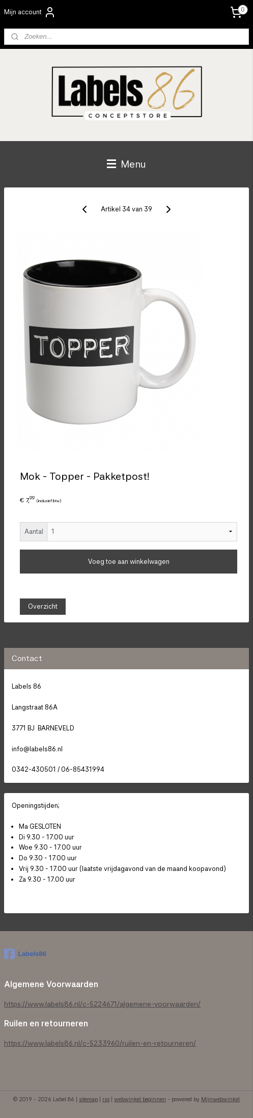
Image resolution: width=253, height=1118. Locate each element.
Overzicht (43, 606)
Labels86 (25, 954)
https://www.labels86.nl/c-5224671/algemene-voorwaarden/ (102, 1004)
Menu (126, 164)
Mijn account (30, 12)
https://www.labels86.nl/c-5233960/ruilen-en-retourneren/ (100, 1043)
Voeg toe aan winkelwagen (129, 561)
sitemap (88, 1099)
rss (105, 1099)
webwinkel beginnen (140, 1099)
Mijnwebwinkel (220, 1099)
